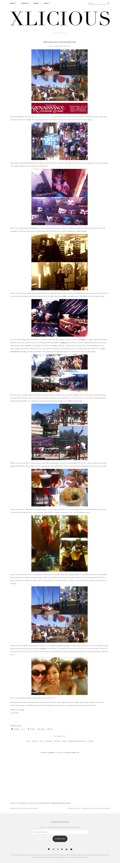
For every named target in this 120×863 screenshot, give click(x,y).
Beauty (13, 3)
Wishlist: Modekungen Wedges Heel (24, 808)
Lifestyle (24, 3)
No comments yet (59, 736)
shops (91, 741)
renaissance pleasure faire (78, 741)
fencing (35, 741)
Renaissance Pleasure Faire (44, 117)
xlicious (67, 46)
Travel (36, 3)
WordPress (85, 857)
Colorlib (73, 857)
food (41, 741)
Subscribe (60, 839)
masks (64, 741)
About (46, 3)
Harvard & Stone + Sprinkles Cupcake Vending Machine (89, 808)
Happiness (56, 33)
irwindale (49, 741)
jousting (57, 741)
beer (28, 741)
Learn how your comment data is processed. (54, 803)
